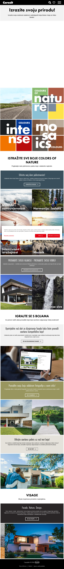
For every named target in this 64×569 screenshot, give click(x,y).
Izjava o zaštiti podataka (39, 566)
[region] (32, 233)
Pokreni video (32, 53)
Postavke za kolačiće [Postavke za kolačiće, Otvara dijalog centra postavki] (9, 235)
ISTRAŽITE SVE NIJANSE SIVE (32, 270)
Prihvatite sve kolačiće (54, 235)
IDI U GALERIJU (32, 395)
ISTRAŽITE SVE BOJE (32, 184)
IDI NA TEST (32, 449)
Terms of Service (23, 566)
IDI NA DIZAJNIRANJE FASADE (32, 341)
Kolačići (30, 566)
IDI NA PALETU (32, 519)
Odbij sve (40, 235)
